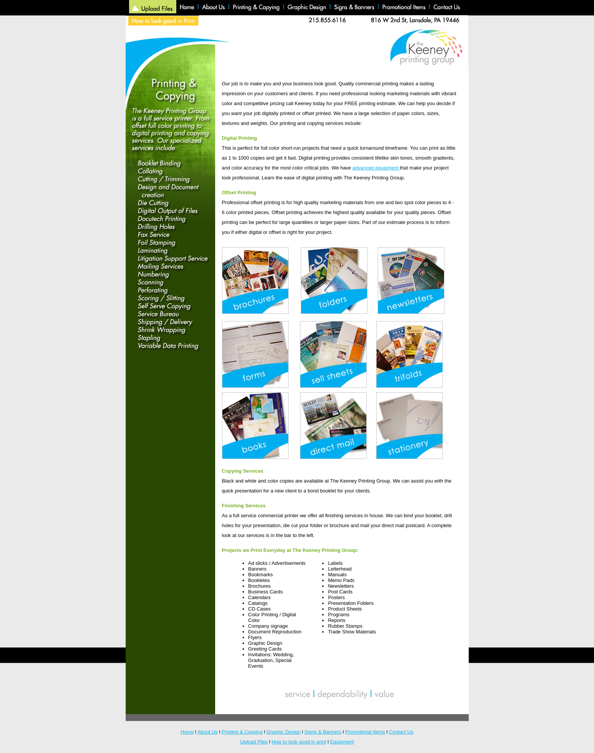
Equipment (342, 742)
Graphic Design (284, 732)
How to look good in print (299, 742)
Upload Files (254, 742)
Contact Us (401, 732)
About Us (207, 732)
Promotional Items (365, 732)
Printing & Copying (242, 732)
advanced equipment (375, 168)
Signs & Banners (323, 732)
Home (187, 732)
